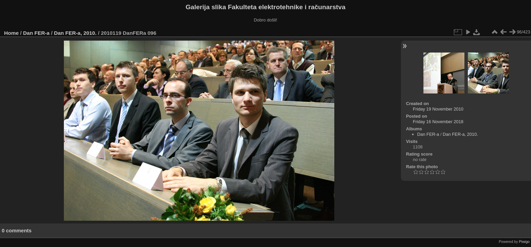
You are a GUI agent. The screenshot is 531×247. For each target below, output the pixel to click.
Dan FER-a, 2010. (75, 33)
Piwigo (524, 241)
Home (11, 33)
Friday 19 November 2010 (438, 109)
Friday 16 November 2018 (438, 121)
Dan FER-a (36, 33)
